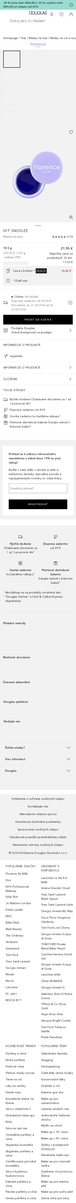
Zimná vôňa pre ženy (55, 1198)
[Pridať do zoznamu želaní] (71, 132)
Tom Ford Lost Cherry (55, 927)
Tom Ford (12, 955)
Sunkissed (12, 948)
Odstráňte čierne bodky (57, 1073)
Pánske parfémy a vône (21, 1192)
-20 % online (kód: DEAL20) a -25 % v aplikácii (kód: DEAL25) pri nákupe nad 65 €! (33, 4)
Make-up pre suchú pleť (57, 1192)
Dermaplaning (50, 1066)
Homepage (10, 38)
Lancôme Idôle (51, 974)
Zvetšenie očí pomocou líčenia (57, 1174)
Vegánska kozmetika (19, 1145)
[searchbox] (38, 21)
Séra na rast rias (16, 1128)
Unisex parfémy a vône (21, 1198)
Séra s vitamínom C (18, 1109)
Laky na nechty (16, 1086)
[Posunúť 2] (8, 77)
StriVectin (12, 942)
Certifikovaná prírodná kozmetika (21, 1163)
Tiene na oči (14, 1079)
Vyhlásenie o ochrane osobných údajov (37, 799)
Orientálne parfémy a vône (20, 1137)
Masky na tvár (38, 38)
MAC (9, 916)
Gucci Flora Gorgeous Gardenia (56, 920)
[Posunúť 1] (11, 59)
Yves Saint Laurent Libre (57, 904)
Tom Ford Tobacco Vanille (53, 1029)
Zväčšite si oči (50, 1086)
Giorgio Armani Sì (53, 987)
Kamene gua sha (52, 1092)
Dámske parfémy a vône (18, 1184)
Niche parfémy (15, 1060)
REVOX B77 (13, 1000)
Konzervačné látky (53, 1079)
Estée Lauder (14, 909)
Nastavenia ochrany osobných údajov (38, 845)
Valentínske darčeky (54, 1053)
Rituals (10, 974)
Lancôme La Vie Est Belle (54, 880)
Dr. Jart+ (11, 993)
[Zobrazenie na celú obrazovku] (71, 217)
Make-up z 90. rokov (55, 1132)
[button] (38, 747)
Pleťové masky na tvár (20, 1073)
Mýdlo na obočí (51, 1125)
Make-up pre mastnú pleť (55, 1184)
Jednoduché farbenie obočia (55, 1117)
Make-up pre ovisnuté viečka (55, 1163)
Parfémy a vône (16, 1053)
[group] (38, 87)
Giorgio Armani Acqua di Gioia (56, 936)
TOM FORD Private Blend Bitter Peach (53, 946)
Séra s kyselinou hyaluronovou (16, 1174)
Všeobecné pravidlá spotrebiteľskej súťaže (37, 837)
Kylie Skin (12, 897)
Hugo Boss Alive (52, 1014)
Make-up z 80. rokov (55, 1138)
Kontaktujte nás (38, 806)
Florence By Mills (17, 873)
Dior (8, 880)
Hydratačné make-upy (20, 1115)
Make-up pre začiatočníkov (50, 1101)
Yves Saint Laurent (18, 961)
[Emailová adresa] (38, 488)
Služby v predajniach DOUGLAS (55, 1147)
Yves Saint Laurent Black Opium (53, 897)
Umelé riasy (13, 1092)
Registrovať (38, 504)
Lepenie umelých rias (55, 1109)
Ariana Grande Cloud (55, 888)
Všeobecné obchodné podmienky (38, 822)
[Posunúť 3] (8, 96)
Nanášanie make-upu (55, 1155)
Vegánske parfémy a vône (19, 1153)
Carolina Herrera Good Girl (56, 956)
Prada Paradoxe (51, 1037)
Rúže (9, 1122)
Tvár (23, 38)
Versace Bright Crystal (56, 1020)
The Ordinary (14, 935)
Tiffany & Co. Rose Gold (53, 1006)
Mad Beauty (14, 929)
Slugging (47, 1060)
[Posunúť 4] (8, 114)
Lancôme (12, 987)
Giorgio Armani (16, 968)
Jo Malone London (18, 903)
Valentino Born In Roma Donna (56, 996)
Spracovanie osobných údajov (38, 829)
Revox (10, 981)
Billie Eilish (12, 922)
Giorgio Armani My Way (57, 911)
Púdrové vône (15, 1066)
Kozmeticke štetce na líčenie (20, 1101)
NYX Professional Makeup (17, 889)
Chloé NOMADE (52, 981)
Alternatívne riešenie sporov (38, 814)
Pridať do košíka (38, 319)
